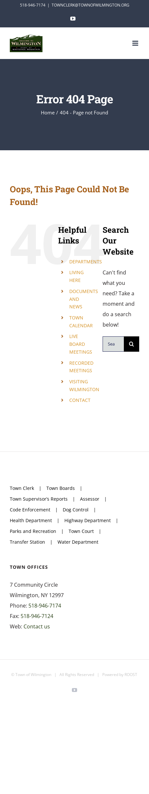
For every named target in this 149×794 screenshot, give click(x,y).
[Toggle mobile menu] (135, 43)
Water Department (78, 542)
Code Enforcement (30, 510)
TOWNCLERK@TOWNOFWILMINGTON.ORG (90, 5)
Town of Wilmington (33, 674)
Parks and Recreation (33, 531)
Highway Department (87, 520)
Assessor (89, 499)
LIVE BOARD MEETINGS (80, 344)
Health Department (31, 520)
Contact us (37, 626)
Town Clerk (22, 488)
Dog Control (76, 510)
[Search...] (113, 344)
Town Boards (60, 488)
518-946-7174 (44, 605)
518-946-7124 (37, 616)
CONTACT (80, 400)
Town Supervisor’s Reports (39, 499)
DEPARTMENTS (85, 261)
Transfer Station (27, 542)
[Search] (131, 344)
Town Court (81, 531)
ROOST (130, 674)
